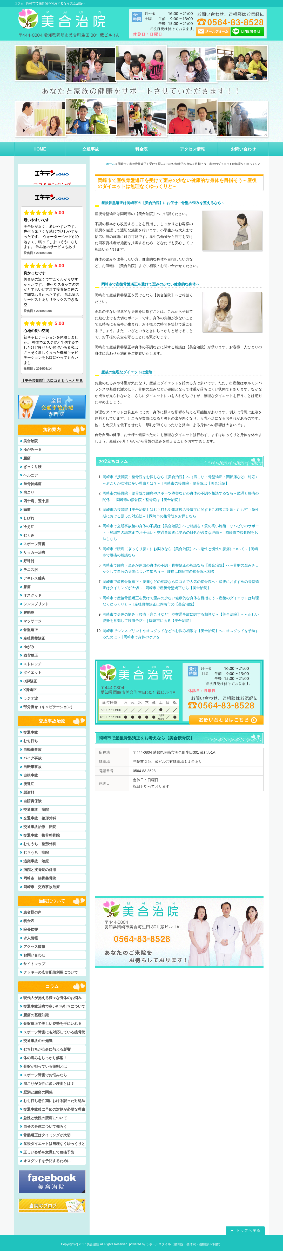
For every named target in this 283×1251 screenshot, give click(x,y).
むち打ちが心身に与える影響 (47, 1049)
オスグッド (32, 595)
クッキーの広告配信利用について (50, 972)
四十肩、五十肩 (36, 501)
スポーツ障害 (34, 544)
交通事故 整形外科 (39, 818)
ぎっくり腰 (32, 467)
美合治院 (30, 441)
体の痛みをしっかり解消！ (45, 1058)
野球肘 (28, 561)
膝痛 (27, 587)
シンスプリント (36, 604)
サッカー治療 (34, 552)
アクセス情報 (34, 946)
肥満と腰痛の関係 (37, 1092)
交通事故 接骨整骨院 (41, 835)
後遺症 (28, 784)
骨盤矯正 (30, 630)
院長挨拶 (30, 929)
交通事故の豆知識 (37, 1041)
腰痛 (27, 458)
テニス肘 (30, 570)
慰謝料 (28, 792)
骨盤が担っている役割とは (45, 1066)
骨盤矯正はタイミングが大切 (47, 1135)
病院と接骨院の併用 (39, 870)
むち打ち (30, 741)
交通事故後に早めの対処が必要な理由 (54, 1109)
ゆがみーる (32, 449)
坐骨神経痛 (32, 484)
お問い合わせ (34, 955)
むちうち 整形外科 (39, 844)
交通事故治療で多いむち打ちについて (54, 1006)
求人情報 (30, 938)
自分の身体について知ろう (45, 1126)
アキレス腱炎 (34, 578)
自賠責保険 (32, 801)
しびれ (28, 518)
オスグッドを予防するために (47, 1161)
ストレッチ (32, 664)
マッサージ (32, 621)
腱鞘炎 (28, 612)
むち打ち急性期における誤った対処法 (54, 1101)
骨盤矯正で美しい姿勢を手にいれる (52, 1023)
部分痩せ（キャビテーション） (48, 707)
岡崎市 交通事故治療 (41, 887)
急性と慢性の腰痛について (45, 1118)
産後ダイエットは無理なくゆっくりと (54, 1144)
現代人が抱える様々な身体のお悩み (52, 998)
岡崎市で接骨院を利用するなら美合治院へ (55, 3)
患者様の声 (32, 912)
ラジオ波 (30, 698)
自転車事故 (32, 767)
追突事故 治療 (36, 861)
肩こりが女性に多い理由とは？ (48, 1083)
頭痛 (27, 509)
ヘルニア (30, 475)
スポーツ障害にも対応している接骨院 (54, 1032)
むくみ (28, 535)
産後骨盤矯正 (34, 638)
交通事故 (30, 732)
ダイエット (32, 672)
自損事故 (30, 775)
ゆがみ (28, 647)
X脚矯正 (30, 690)
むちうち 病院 (36, 852)
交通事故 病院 (36, 809)
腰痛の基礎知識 (36, 1015)
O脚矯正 (30, 681)
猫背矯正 (30, 655)
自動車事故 (32, 749)
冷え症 (28, 527)
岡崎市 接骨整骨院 (39, 878)
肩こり (28, 492)
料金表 (28, 921)
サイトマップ (34, 964)
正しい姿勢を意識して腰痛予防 (48, 1152)
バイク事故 (32, 758)
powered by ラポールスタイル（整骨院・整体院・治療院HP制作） (175, 1244)
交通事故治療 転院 (39, 827)
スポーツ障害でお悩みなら (45, 1075)
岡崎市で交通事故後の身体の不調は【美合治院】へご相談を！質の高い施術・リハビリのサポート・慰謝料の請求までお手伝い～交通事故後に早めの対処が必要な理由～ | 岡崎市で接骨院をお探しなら (181, 532)
